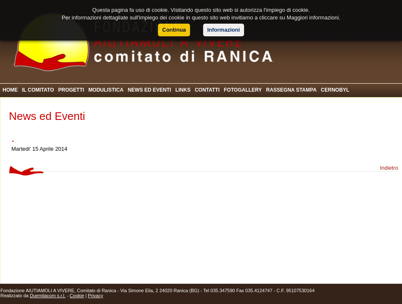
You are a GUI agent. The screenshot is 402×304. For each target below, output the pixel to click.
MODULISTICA (105, 90)
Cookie (77, 295)
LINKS (182, 90)
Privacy (95, 295)
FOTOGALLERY (243, 90)
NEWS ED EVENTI (149, 90)
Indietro (389, 168)
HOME (10, 90)
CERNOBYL (335, 90)
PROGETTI (71, 90)
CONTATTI (207, 90)
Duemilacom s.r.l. (47, 295)
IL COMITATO (38, 90)
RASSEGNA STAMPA (291, 90)
